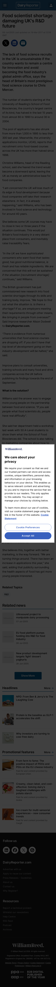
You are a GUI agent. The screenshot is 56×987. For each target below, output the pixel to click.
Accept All (28, 535)
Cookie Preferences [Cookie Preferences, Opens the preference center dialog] (28, 527)
